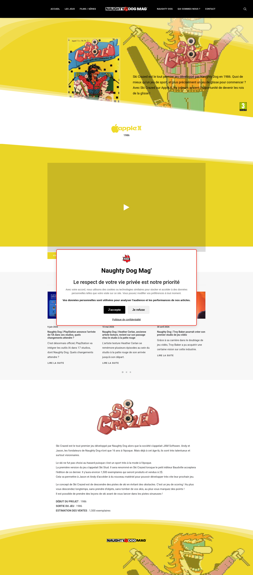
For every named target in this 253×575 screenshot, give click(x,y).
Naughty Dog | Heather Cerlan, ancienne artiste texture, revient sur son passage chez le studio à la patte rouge (124, 334)
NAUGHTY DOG (165, 9)
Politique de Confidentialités (98, 568)
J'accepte (114, 309)
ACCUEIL (55, 9)
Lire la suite (56, 363)
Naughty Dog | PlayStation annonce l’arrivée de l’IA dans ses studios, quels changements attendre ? (71, 334)
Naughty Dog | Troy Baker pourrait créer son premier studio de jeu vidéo (181, 333)
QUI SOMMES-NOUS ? (189, 9)
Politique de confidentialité (126, 319)
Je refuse (138, 309)
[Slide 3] (130, 372)
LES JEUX (70, 9)
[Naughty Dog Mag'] (126, 8)
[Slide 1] (123, 372)
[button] (245, 9)
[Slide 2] (126, 372)
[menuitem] (55, 9)
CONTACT (210, 9)
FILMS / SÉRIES (88, 9)
